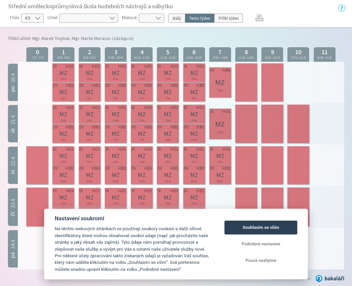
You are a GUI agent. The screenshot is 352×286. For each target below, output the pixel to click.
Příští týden (229, 18)
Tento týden (199, 18)
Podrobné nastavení (261, 243)
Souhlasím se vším (261, 227)
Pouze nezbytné (261, 260)
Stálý (176, 18)
